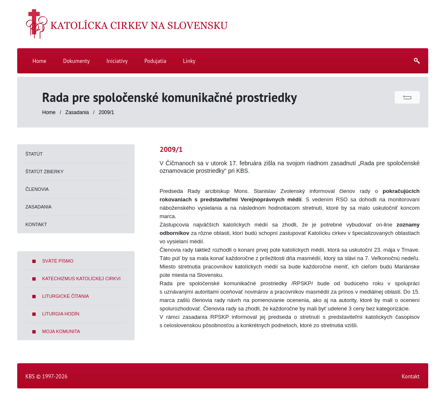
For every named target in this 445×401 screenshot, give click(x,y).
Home (49, 112)
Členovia (37, 189)
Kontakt (36, 224)
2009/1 (106, 112)
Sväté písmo (58, 260)
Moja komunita (61, 331)
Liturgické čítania (65, 296)
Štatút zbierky (45, 171)
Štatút (34, 153)
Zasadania (77, 112)
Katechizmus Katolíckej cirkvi (81, 278)
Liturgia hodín (61, 313)
